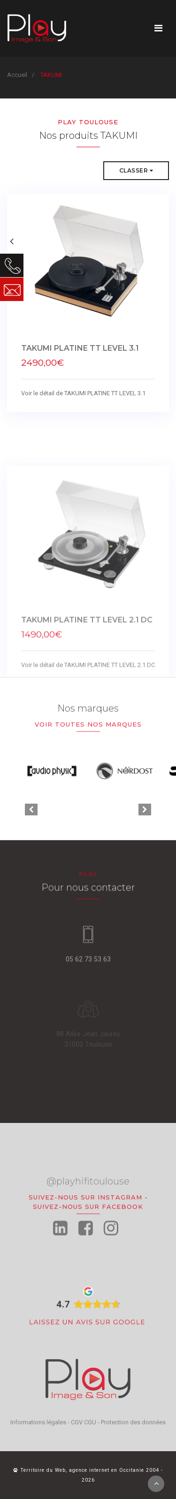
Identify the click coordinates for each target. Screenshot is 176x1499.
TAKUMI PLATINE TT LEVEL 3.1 (80, 353)
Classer (136, 170)
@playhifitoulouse (88, 1203)
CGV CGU (83, 1427)
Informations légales (38, 1427)
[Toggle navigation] (158, 28)
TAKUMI (51, 74)
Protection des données (133, 1427)
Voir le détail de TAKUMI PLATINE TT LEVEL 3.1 (83, 398)
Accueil (17, 74)
